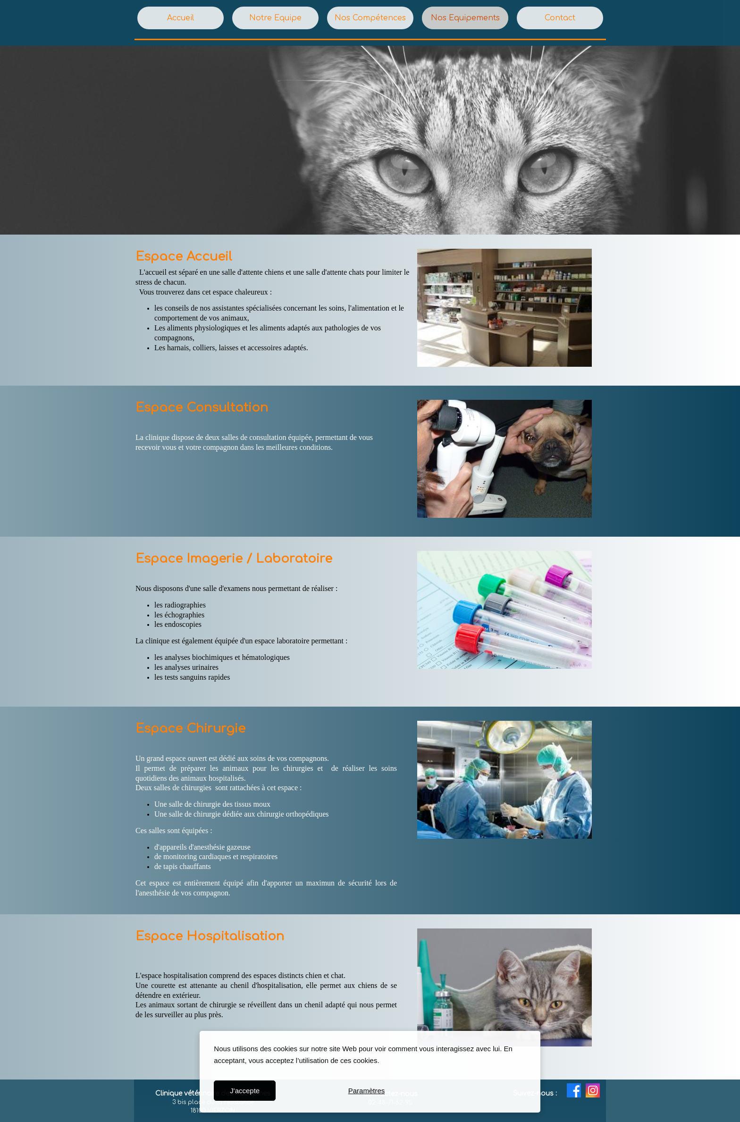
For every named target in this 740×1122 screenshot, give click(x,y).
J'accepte (245, 1091)
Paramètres (366, 1091)
